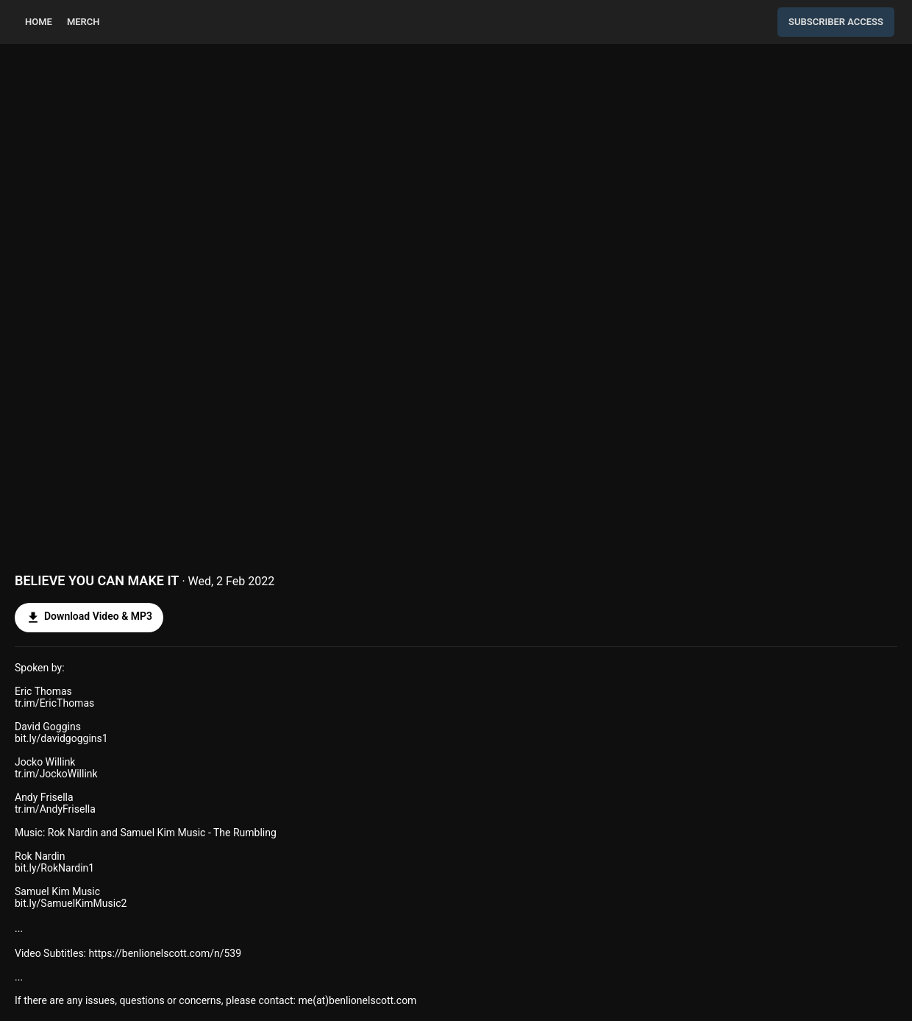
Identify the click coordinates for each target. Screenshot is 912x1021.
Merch (83, 21)
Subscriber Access (835, 21)
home (38, 21)
